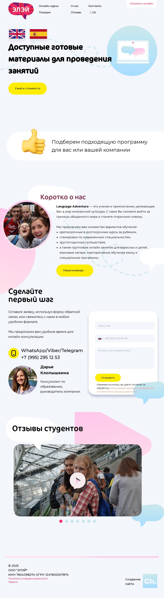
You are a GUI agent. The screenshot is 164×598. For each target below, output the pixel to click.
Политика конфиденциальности (28, 578)
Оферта (12, 582)
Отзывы (76, 12)
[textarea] (124, 358)
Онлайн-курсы (49, 6)
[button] (27, 89)
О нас (74, 6)
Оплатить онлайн (141, 3)
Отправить (108, 377)
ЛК (94, 12)
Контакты (94, 6)
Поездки (45, 12)
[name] (124, 326)
